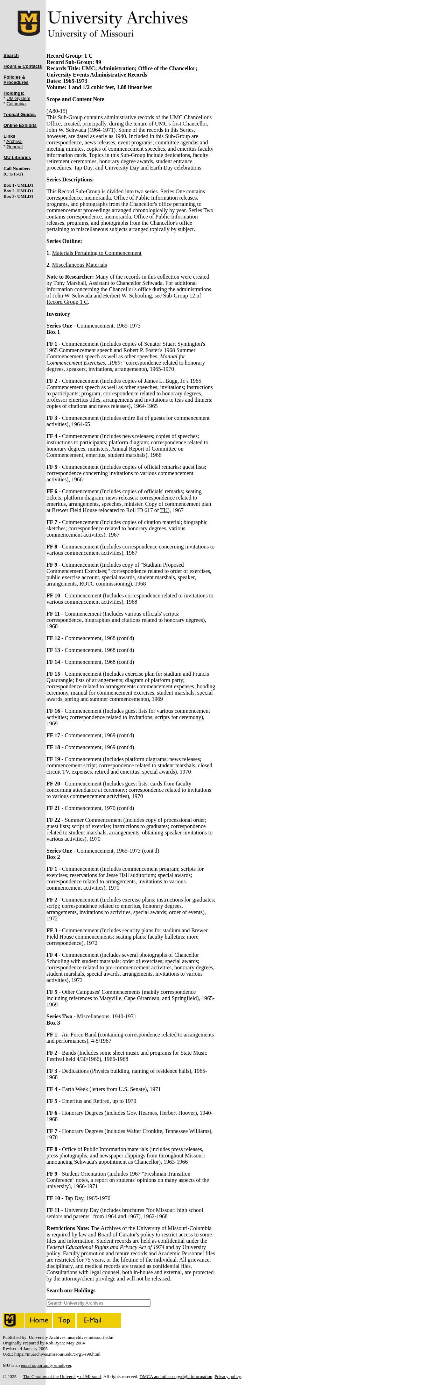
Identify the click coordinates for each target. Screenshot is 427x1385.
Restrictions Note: (68, 1228)
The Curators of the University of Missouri (62, 1376)
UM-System (18, 98)
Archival (14, 141)
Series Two (59, 1016)
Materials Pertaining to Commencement (97, 253)
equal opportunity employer (46, 1365)
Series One (59, 326)
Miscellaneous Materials (79, 265)
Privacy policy (228, 1376)
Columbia (16, 103)
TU (164, 510)
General (15, 146)
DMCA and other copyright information (176, 1376)
